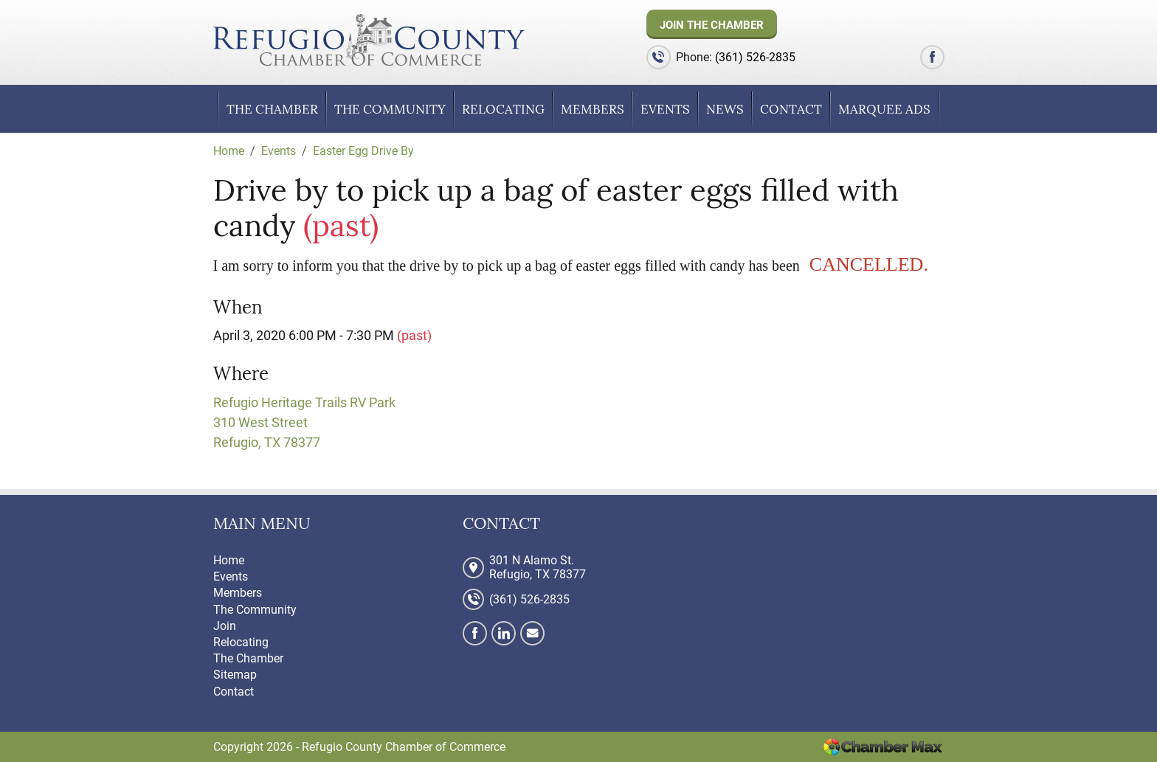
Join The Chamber (712, 25)
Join (224, 626)
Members (592, 109)
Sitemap (235, 675)
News (725, 109)
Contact (791, 109)
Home (228, 560)
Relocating (503, 109)
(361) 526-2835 (755, 57)
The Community (390, 109)
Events (665, 109)
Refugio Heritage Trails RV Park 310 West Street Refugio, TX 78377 (304, 422)
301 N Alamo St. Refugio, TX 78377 (537, 567)
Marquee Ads (884, 109)
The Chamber (272, 109)
